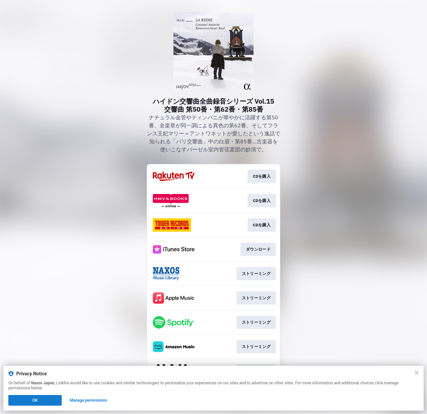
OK (35, 400)
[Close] (416, 372)
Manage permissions (88, 400)
